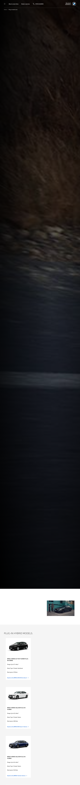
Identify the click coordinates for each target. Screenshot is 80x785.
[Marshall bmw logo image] (70, 4)
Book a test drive (13, 4)
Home (5, 9)
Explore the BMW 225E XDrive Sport (17, 677)
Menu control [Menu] (4, 4)
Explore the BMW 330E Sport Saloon (17, 726)
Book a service (25, 4)
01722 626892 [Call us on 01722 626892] (39, 4)
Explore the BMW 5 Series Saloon (16, 775)
